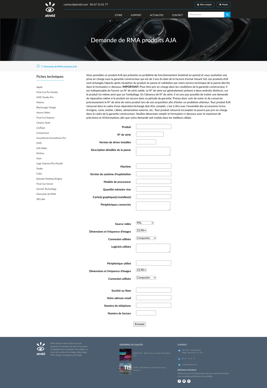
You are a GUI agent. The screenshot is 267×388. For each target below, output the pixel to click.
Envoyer (140, 324)
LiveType (40, 128)
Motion (40, 153)
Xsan (39, 158)
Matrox (40, 102)
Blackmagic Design (46, 107)
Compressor (42, 133)
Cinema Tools (43, 123)
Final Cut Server (44, 184)
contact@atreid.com (76, 4)
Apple (39, 87)
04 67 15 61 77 (98, 4)
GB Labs (40, 199)
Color (39, 174)
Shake (39, 169)
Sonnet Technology (46, 189)
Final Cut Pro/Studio (47, 92)
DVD (39, 143)
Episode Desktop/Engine (49, 179)
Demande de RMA (46, 194)
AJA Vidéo (41, 148)
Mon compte (204, 5)
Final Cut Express (45, 118)
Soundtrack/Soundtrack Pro (51, 138)
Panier (223, 5)
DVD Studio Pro (44, 97)
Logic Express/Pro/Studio (49, 163)
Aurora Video (43, 113)
